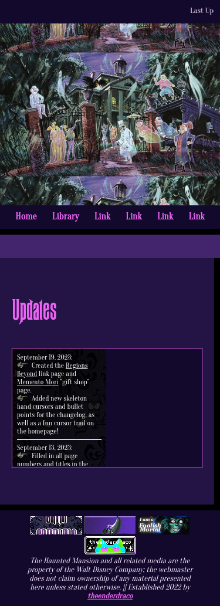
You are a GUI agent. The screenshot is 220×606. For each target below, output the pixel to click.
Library (65, 216)
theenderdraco (110, 595)
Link (102, 216)
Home (25, 216)
